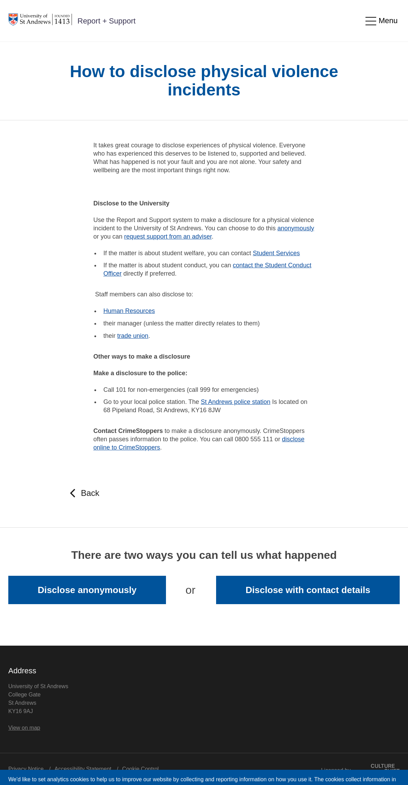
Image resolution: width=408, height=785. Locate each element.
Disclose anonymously (87, 590)
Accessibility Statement (83, 769)
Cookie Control (140, 769)
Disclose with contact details (307, 590)
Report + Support (106, 21)
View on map (24, 728)
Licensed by (360, 768)
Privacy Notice (26, 769)
